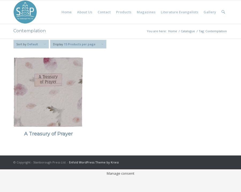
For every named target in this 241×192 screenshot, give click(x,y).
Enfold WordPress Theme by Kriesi (94, 162)
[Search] (223, 12)
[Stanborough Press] (25, 12)
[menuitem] (66, 12)
